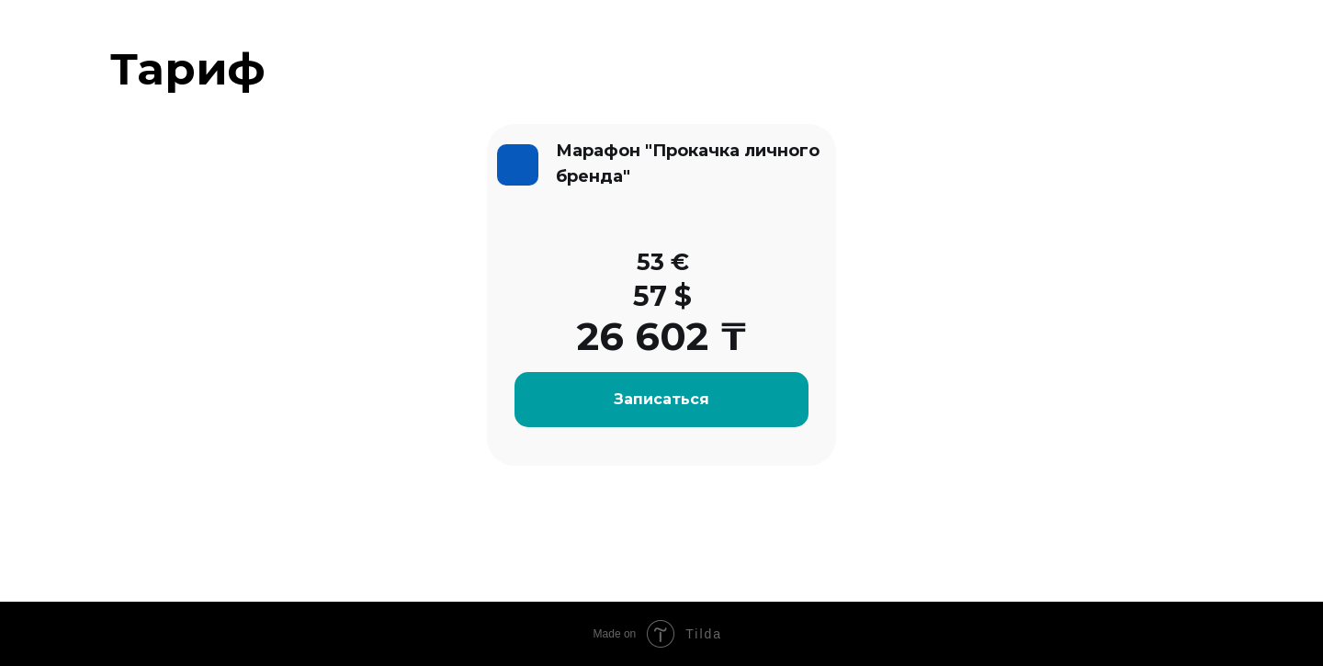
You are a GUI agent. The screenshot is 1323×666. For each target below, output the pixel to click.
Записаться (661, 399)
